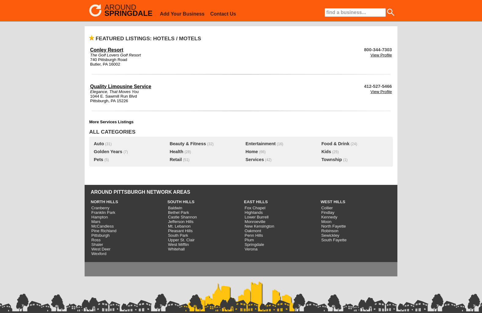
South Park (178, 235)
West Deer (101, 249)
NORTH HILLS (104, 202)
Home (252, 151)
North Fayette (333, 226)
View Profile (381, 55)
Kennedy (329, 217)
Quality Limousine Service (120, 86)
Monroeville (255, 221)
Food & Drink (335, 143)
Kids (326, 151)
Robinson (329, 230)
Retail (176, 159)
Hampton (99, 217)
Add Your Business (182, 13)
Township (331, 159)
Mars (95, 221)
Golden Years (108, 151)
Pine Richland (103, 230)
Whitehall (176, 249)
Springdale (254, 244)
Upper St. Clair (181, 240)
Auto (99, 143)
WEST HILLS (333, 202)
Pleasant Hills (180, 230)
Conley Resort (106, 49)
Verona (251, 249)
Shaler (97, 244)
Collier (327, 208)
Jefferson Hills (180, 221)
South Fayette (334, 240)
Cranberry (100, 208)
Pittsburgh (100, 235)
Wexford (98, 253)
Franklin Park (103, 212)
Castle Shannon (182, 217)
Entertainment (261, 143)
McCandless (102, 226)
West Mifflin (178, 244)
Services (255, 159)
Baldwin (175, 208)
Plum (249, 240)
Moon (326, 221)
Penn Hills (254, 235)
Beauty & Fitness (188, 143)
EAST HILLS (256, 202)
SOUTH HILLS (181, 202)
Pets (98, 159)
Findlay (327, 212)
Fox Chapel (255, 208)
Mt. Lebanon (179, 226)
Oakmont (253, 230)
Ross (95, 240)
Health (176, 151)
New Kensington (259, 226)
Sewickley (330, 235)
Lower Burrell (257, 217)
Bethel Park (178, 212)
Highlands (254, 212)
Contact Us (223, 13)
